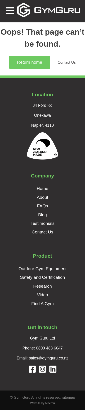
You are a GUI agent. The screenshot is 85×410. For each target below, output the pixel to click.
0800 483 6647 (49, 348)
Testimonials (43, 223)
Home (42, 188)
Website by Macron (42, 403)
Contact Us (67, 62)
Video (42, 294)
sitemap (68, 397)
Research (42, 286)
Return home (29, 62)
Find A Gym (42, 303)
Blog (42, 214)
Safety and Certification (42, 277)
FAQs (42, 206)
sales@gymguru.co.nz (48, 358)
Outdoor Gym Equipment (42, 268)
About (42, 197)
